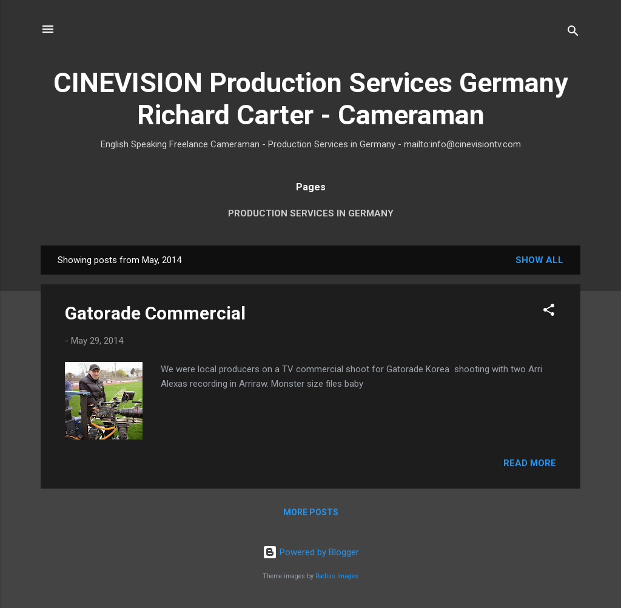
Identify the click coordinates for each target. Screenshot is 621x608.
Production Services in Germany (311, 213)
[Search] (573, 33)
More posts (310, 512)
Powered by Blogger (311, 552)
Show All (539, 260)
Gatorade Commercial (155, 313)
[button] (549, 311)
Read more (529, 463)
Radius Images (336, 576)
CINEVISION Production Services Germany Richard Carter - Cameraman (310, 99)
